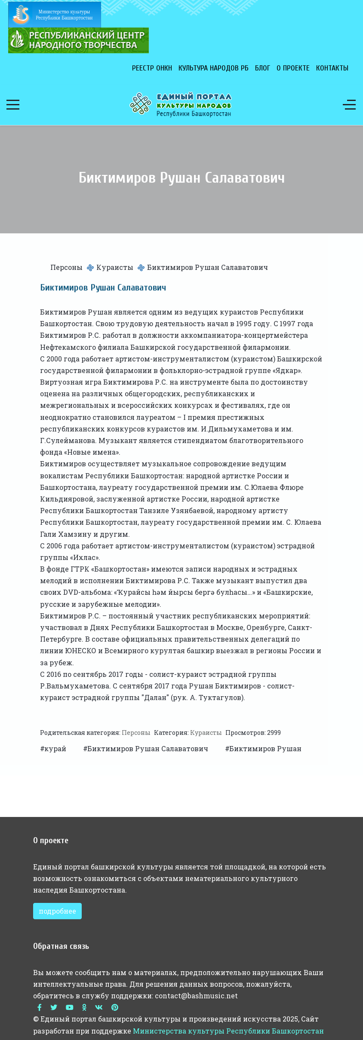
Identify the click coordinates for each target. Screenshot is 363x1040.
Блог (262, 68)
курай (56, 748)
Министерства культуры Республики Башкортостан (228, 1030)
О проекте (293, 68)
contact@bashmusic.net (196, 995)
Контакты (332, 68)
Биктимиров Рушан (265, 748)
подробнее (57, 910)
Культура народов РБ (213, 68)
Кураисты (114, 267)
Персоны (66, 267)
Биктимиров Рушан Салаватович (148, 748)
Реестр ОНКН (152, 68)
